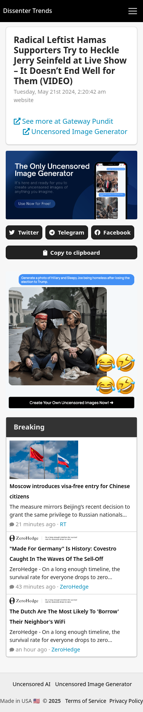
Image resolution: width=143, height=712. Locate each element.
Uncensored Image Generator (93, 684)
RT (63, 524)
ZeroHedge (74, 586)
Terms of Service (85, 700)
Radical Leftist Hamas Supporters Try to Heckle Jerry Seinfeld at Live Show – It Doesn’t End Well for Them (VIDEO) (70, 60)
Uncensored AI (31, 684)
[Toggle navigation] (132, 11)
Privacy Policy (126, 700)
